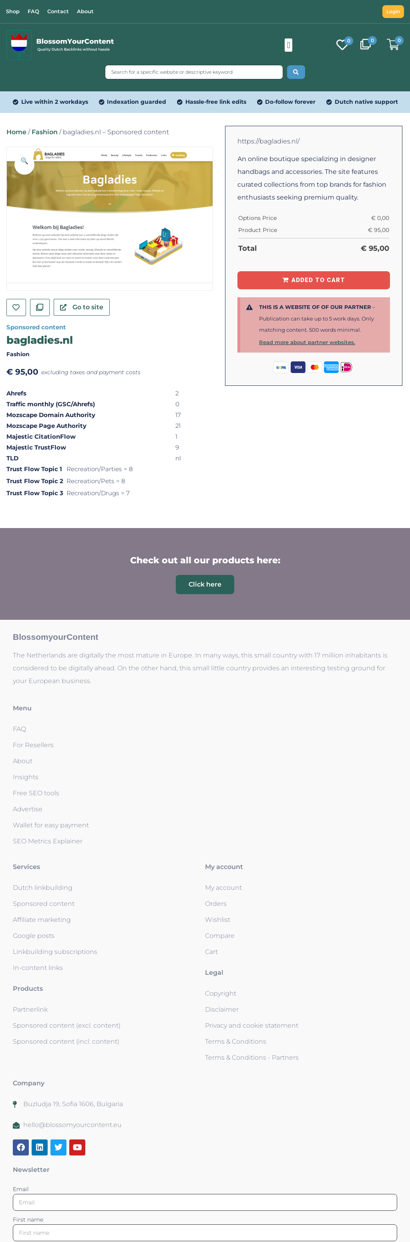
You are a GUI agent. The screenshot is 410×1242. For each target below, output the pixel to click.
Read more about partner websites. (307, 342)
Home (16, 132)
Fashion (45, 132)
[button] (288, 45)
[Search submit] (296, 72)
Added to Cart (318, 280)
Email (21, 1189)
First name (28, 1219)
